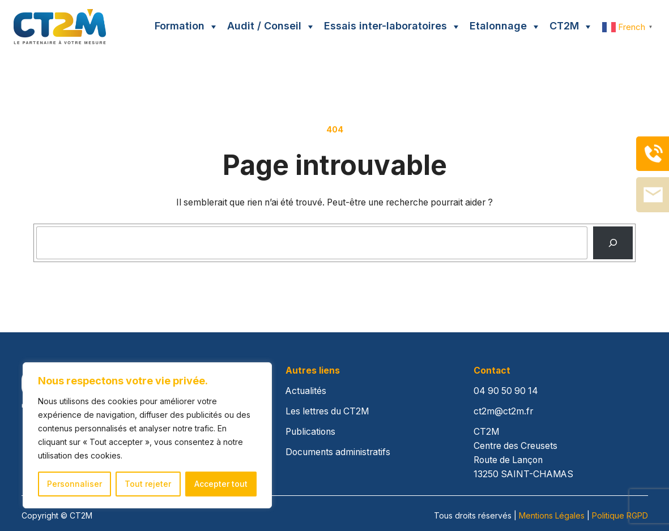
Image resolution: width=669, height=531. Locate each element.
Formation (179, 26)
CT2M (564, 26)
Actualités (306, 391)
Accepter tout (221, 484)
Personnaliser (74, 484)
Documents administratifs (338, 452)
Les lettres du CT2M (327, 411)
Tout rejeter (148, 484)
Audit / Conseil (264, 26)
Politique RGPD (620, 515)
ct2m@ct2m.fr (503, 411)
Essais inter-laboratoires (385, 26)
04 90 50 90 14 (506, 391)
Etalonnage (498, 26)
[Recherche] (613, 243)
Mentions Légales (552, 515)
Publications (310, 431)
